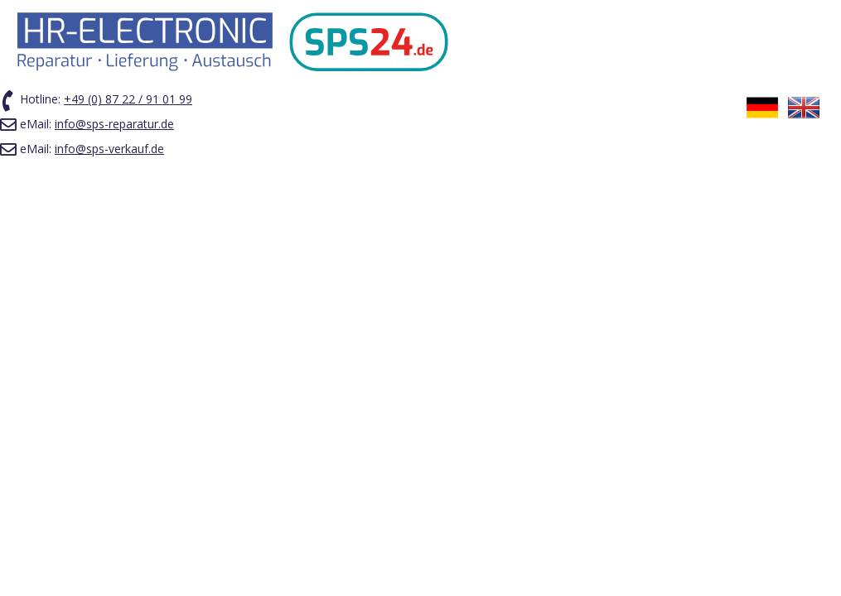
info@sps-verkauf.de (109, 148)
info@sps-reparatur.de (114, 124)
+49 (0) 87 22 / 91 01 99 (128, 99)
